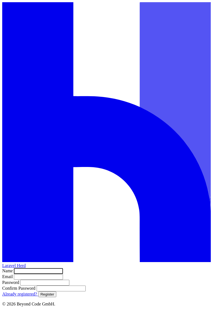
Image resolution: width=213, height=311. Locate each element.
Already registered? (20, 294)
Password (11, 282)
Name (8, 270)
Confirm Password (19, 288)
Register (47, 294)
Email (8, 276)
